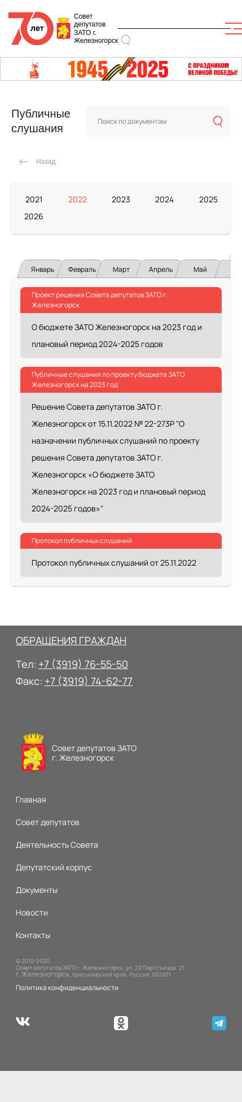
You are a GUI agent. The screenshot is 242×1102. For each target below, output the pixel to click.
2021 (33, 199)
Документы (37, 890)
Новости (32, 912)
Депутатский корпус (54, 867)
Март (121, 269)
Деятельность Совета (57, 844)
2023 (121, 199)
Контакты (33, 935)
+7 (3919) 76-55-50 (83, 664)
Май (200, 269)
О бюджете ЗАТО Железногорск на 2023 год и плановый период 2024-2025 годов (117, 335)
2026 (33, 216)
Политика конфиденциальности (67, 987)
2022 (77, 199)
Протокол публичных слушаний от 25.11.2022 (114, 562)
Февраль (82, 269)
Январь (42, 269)
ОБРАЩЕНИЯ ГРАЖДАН (71, 640)
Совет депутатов (48, 822)
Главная (31, 799)
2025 (208, 199)
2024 (164, 199)
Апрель (161, 269)
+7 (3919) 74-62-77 (89, 681)
